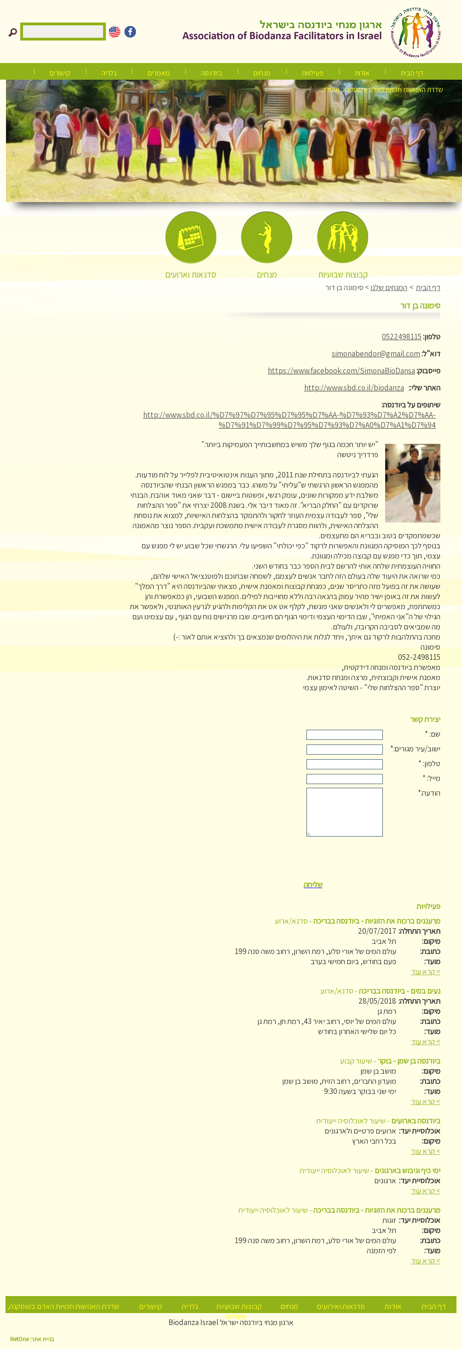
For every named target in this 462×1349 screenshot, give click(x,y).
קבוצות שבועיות (239, 1306)
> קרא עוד (425, 971)
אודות (362, 73)
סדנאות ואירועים (341, 1306)
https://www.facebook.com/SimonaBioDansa (341, 371)
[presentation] (313, 859)
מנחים (262, 73)
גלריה (190, 1306)
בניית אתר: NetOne (32, 1339)
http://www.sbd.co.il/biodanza (354, 388)
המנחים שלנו (388, 287)
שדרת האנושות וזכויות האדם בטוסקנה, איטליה (382, 89)
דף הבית (412, 73)
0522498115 (402, 336)
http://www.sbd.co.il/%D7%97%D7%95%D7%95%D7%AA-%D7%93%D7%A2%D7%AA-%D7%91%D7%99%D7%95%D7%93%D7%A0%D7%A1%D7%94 (289, 420)
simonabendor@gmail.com (376, 354)
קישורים (60, 73)
